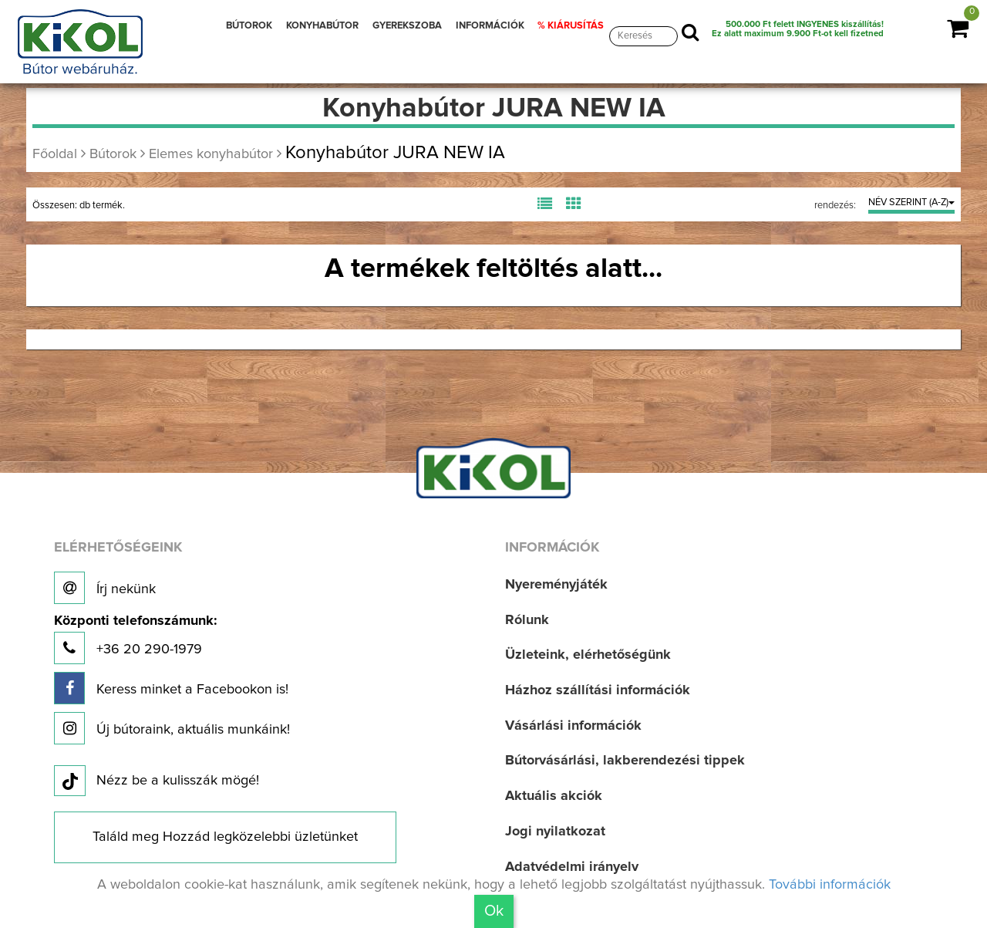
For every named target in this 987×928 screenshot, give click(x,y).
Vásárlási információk (573, 726)
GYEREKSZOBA (407, 26)
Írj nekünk (105, 588)
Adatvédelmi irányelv (571, 867)
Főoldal (54, 154)
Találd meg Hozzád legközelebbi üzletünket (225, 837)
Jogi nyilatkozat (555, 832)
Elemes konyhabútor (211, 154)
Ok (494, 911)
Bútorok (112, 154)
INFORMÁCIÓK (490, 26)
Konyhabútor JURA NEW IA (395, 152)
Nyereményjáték (556, 585)
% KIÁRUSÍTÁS (570, 26)
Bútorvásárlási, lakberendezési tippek (625, 761)
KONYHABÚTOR (322, 26)
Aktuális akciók (553, 796)
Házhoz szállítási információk (597, 690)
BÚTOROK (249, 26)
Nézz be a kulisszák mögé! (156, 781)
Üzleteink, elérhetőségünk (588, 655)
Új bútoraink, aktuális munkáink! (172, 728)
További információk (830, 885)
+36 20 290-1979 (135, 639)
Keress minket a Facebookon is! (171, 688)
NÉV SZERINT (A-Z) (911, 202)
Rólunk (527, 620)
